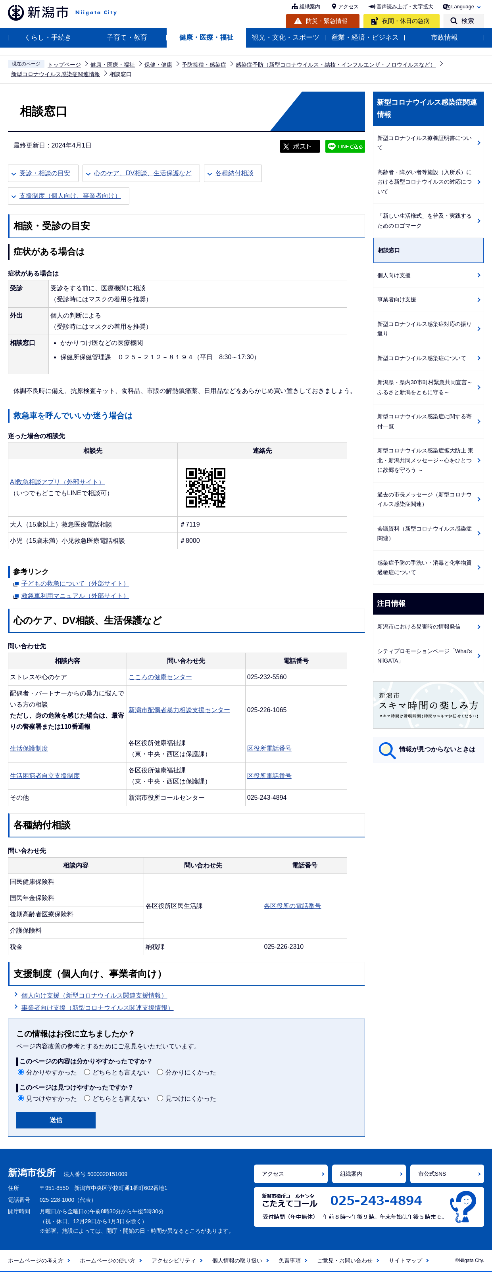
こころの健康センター (160, 677)
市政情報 (444, 37)
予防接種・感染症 (204, 64)
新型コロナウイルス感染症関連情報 (55, 74)
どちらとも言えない (121, 1072)
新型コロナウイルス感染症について (421, 358)
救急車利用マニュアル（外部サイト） (75, 594)
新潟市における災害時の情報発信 (419, 626)
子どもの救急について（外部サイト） (75, 582)
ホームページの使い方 (107, 1260)
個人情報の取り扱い (237, 1260)
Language (462, 7)
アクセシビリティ (174, 1260)
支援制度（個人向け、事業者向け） (70, 195)
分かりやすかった (51, 1072)
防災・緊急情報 (327, 20)
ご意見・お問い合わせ (345, 1260)
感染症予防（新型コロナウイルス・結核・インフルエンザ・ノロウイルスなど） (336, 64)
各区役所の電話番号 (292, 905)
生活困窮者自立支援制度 (45, 775)
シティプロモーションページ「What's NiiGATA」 (424, 656)
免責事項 (290, 1260)
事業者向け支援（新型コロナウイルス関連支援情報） (97, 1007)
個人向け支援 (394, 275)
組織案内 (310, 7)
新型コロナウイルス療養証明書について (424, 143)
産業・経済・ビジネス (365, 37)
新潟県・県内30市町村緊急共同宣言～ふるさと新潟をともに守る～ (425, 387)
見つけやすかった (51, 1098)
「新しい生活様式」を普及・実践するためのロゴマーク (424, 221)
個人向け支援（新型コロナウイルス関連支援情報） (94, 995)
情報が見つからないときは (437, 749)
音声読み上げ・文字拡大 (405, 7)
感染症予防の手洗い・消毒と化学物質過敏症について (424, 567)
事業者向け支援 (396, 299)
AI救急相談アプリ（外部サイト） (57, 482)
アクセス (348, 7)
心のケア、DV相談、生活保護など (143, 173)
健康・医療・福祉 (206, 37)
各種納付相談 (234, 173)
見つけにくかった (190, 1098)
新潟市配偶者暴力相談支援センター (179, 710)
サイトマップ (405, 1260)
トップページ (64, 64)
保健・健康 (158, 64)
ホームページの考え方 (35, 1260)
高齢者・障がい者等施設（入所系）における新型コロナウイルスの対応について (424, 182)
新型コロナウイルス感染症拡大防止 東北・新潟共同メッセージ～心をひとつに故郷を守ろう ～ (425, 460)
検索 (467, 20)
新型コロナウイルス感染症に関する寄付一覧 (424, 421)
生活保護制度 (29, 748)
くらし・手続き (47, 37)
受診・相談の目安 (44, 173)
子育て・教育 (127, 37)
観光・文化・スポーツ (285, 37)
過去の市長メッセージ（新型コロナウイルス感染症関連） (424, 499)
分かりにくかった (190, 1072)
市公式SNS (432, 1173)
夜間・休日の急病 (406, 20)
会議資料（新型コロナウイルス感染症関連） (424, 533)
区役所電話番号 (269, 748)
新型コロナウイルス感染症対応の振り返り (424, 329)
